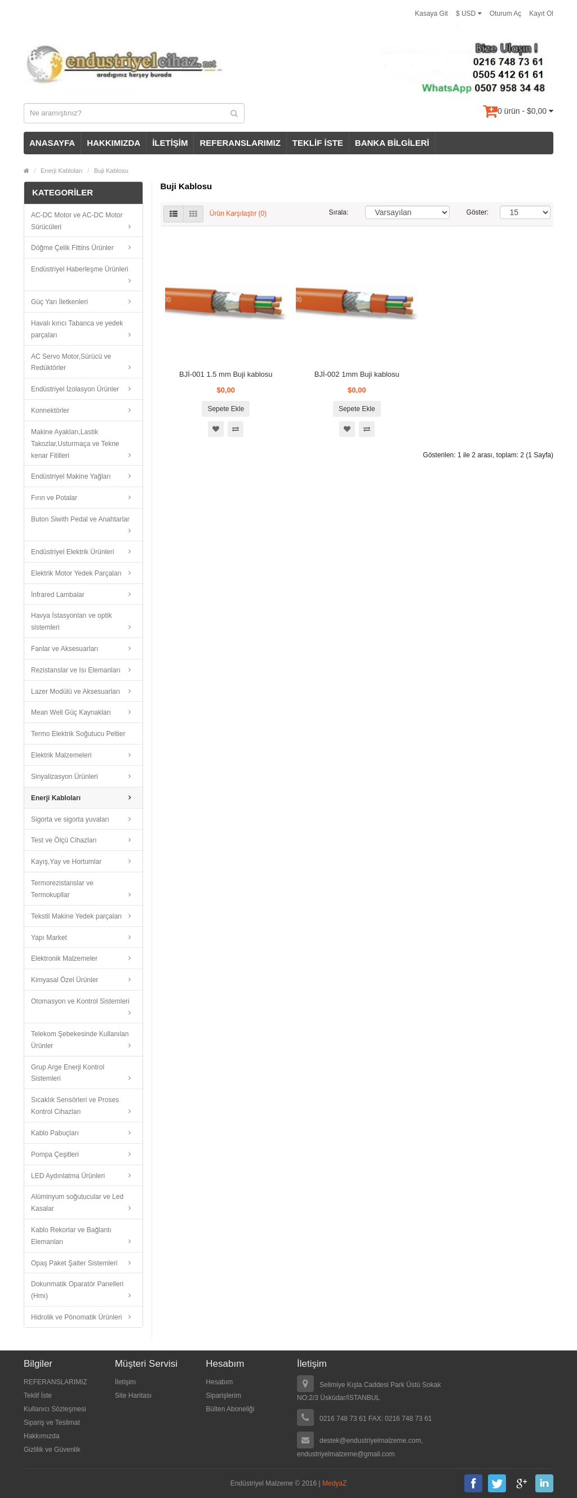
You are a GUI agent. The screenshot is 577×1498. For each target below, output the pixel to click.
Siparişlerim (223, 1395)
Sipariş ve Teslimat (52, 1422)
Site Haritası (133, 1395)
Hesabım (219, 1382)
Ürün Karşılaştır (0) (238, 213)
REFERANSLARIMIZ (239, 143)
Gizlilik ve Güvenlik (52, 1450)
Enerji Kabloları (62, 170)
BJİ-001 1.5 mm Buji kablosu (225, 374)
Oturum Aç (506, 13)
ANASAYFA (52, 143)
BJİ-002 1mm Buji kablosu (357, 374)
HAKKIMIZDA (113, 143)
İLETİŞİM (170, 143)
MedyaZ (334, 1483)
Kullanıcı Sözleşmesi (55, 1409)
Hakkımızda (41, 1436)
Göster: (475, 212)
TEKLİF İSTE (317, 143)
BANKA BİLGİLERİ (392, 143)
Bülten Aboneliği (230, 1409)
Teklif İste (38, 1395)
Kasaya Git (431, 13)
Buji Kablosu (111, 170)
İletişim (125, 1382)
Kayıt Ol (541, 13)
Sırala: (339, 212)
